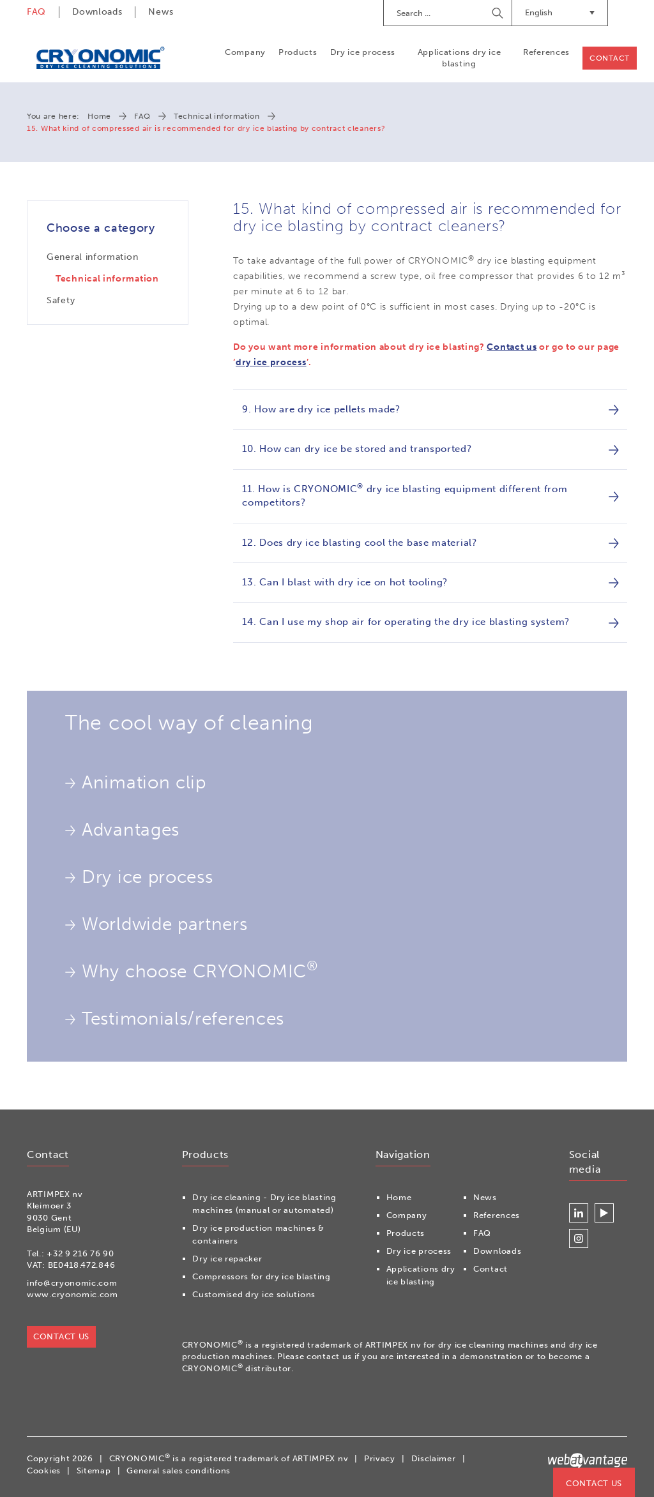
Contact (609, 58)
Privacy (379, 1458)
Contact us (511, 347)
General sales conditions (178, 1470)
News (160, 11)
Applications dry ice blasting (459, 57)
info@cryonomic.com (72, 1283)
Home (99, 116)
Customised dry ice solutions (254, 1294)
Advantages (122, 830)
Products (297, 52)
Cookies (44, 1470)
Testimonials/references (174, 1019)
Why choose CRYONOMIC (191, 970)
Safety (61, 300)
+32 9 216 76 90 (80, 1253)
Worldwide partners (156, 924)
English (560, 12)
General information (92, 257)
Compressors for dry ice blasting (261, 1276)
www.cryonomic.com (72, 1294)
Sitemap (94, 1470)
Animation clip (135, 783)
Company (245, 52)
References (546, 52)
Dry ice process (363, 52)
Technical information (217, 116)
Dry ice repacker (227, 1258)
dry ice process (271, 362)
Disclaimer (433, 1458)
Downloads (97, 11)
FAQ (36, 11)
